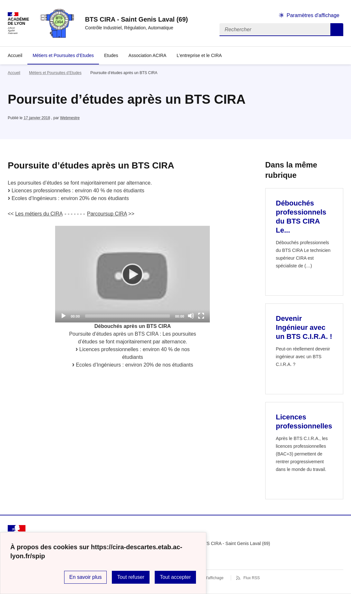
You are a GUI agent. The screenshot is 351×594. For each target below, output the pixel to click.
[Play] (132, 274)
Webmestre (70, 118)
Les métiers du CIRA (39, 213)
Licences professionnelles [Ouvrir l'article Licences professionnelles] (304, 421)
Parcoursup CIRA (107, 213)
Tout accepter (175, 577)
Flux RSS (251, 578)
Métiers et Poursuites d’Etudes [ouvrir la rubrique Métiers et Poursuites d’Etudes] (55, 73)
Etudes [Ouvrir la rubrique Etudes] (111, 55)
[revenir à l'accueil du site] (136, 19)
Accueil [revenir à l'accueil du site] (15, 55)
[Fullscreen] (201, 316)
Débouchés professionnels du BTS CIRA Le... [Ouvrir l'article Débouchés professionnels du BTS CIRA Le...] (301, 216)
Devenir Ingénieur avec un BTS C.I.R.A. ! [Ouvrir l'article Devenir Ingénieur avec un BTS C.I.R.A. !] (304, 327)
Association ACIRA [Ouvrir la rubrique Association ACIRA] (148, 55)
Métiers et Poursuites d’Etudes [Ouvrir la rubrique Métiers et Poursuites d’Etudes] (63, 55)
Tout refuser (130, 577)
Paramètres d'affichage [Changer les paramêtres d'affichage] (313, 15)
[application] (132, 274)
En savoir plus (85, 577)
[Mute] (191, 316)
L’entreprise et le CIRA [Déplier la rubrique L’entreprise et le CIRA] (199, 55)
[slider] (127, 316)
